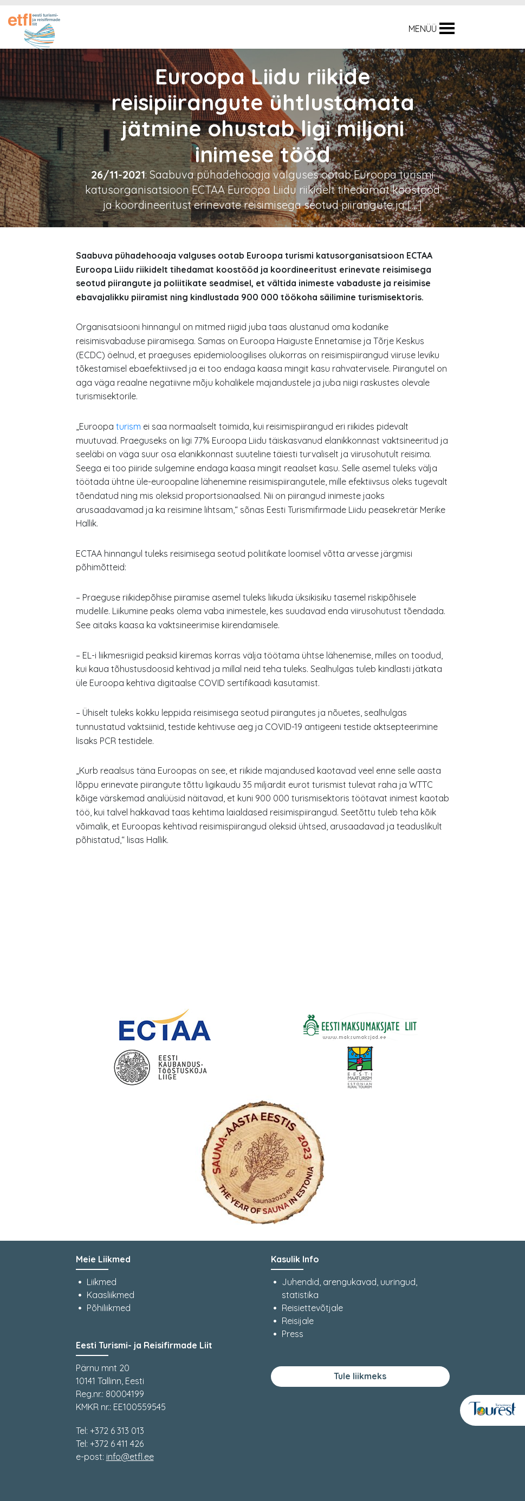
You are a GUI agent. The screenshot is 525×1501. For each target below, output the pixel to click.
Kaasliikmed (110, 1294)
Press (292, 1333)
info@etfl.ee (130, 1456)
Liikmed (101, 1281)
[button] (423, 29)
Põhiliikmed (109, 1307)
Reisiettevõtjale (312, 1307)
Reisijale (298, 1320)
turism (128, 426)
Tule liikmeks (360, 1376)
